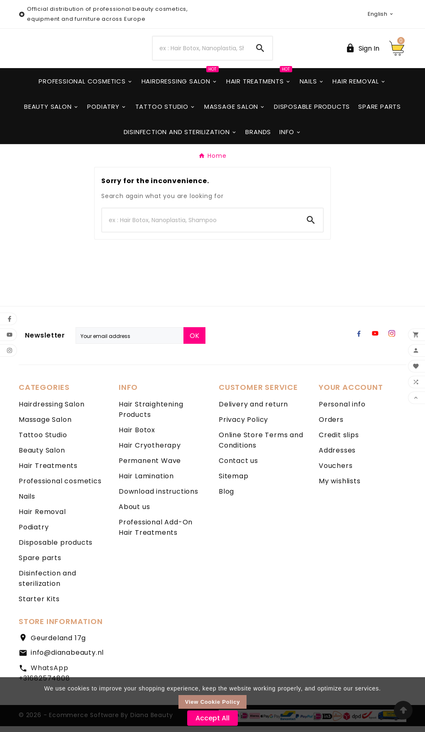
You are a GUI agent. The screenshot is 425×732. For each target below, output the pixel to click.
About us (134, 512)
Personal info (342, 410)
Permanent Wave (150, 466)
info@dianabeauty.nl (67, 658)
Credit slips (339, 441)
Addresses (337, 456)
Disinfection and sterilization (47, 584)
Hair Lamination (146, 482)
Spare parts (40, 563)
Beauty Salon (42, 456)
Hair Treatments (48, 471)
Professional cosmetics (60, 487)
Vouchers (335, 471)
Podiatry (34, 533)
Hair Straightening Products (151, 415)
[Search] (200, 51)
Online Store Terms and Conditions (261, 446)
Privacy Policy (243, 425)
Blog (226, 497)
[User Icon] (362, 51)
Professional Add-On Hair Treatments (156, 533)
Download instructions (158, 497)
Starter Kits (39, 605)
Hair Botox (137, 436)
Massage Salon (45, 425)
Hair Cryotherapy (150, 451)
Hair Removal (42, 517)
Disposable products (56, 548)
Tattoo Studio (43, 441)
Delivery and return (253, 410)
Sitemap (234, 482)
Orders (331, 425)
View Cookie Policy (212, 702)
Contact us (238, 466)
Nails (27, 502)
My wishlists (340, 487)
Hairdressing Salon (51, 410)
